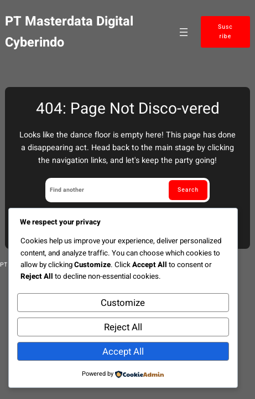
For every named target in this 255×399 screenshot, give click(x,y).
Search (188, 190)
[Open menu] (183, 32)
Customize (123, 303)
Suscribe (225, 31)
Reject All (123, 327)
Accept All (123, 352)
